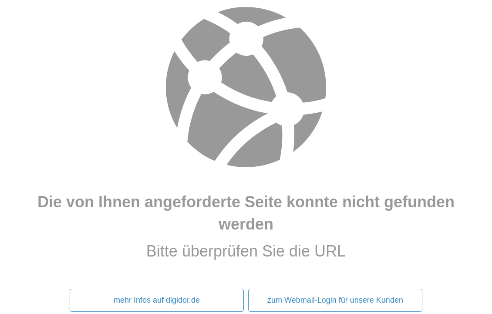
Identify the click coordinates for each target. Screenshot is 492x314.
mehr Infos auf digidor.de (157, 300)
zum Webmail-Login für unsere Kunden (335, 300)
